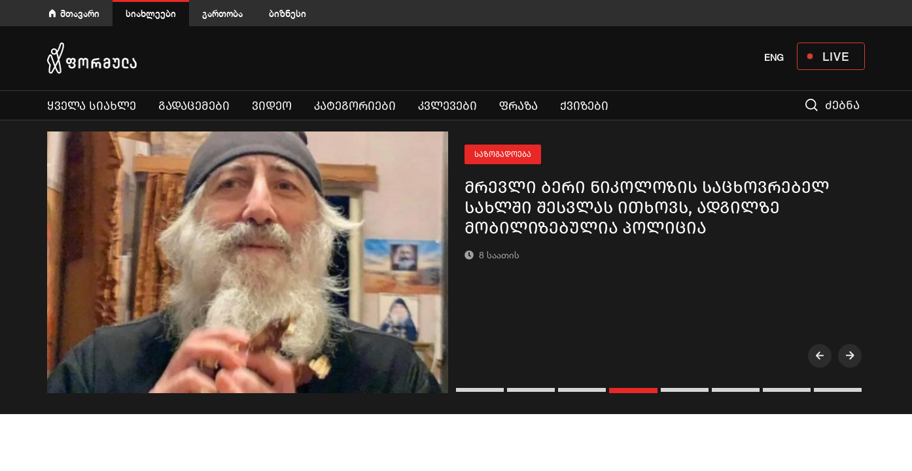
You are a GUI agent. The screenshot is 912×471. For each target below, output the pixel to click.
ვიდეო (272, 106)
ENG (774, 57)
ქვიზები (584, 106)
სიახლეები (151, 13)
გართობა (222, 13)
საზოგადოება (502, 154)
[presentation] (820, 356)
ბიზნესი (287, 13)
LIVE (835, 56)
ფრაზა (518, 106)
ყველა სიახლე (91, 106)
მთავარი (79, 13)
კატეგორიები (355, 106)
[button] (481, 390)
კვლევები (447, 106)
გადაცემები (194, 106)
